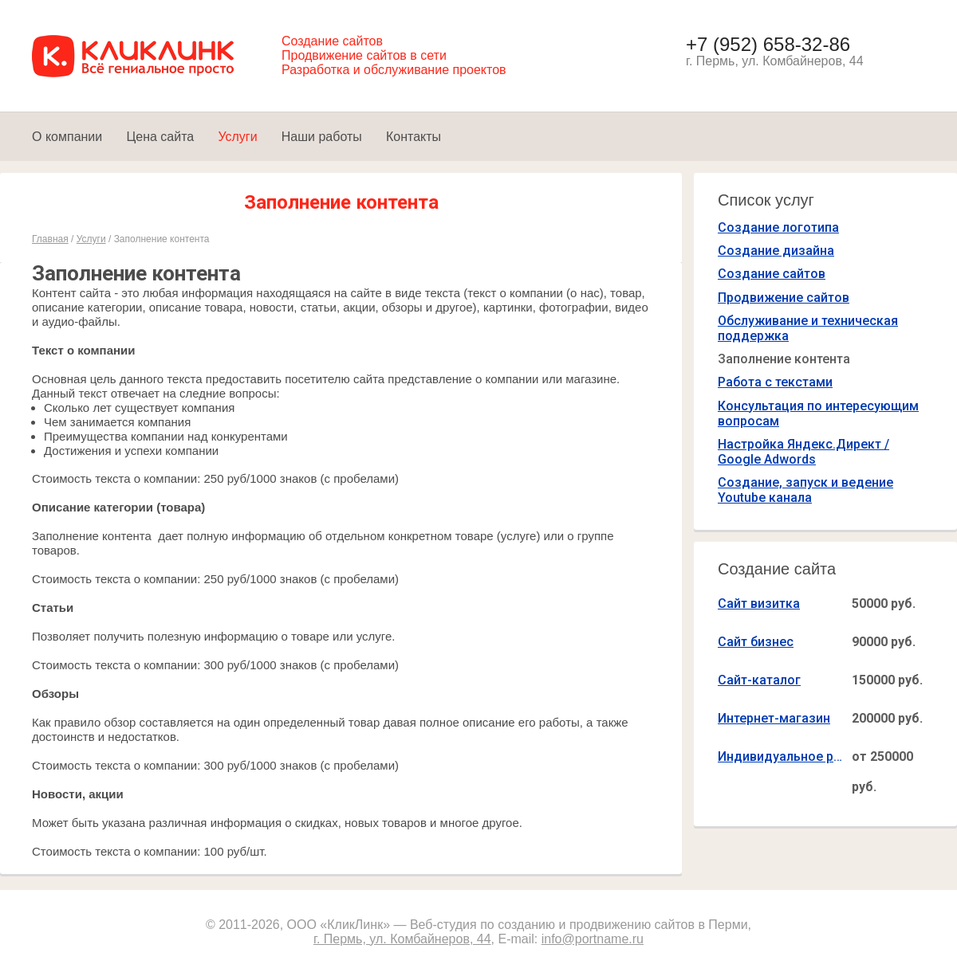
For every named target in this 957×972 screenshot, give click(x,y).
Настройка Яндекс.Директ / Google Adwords (803, 452)
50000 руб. (884, 603)
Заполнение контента (784, 358)
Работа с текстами (775, 382)
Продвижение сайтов (783, 297)
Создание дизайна (776, 250)
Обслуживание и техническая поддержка (808, 328)
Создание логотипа (778, 227)
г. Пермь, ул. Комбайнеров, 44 (402, 939)
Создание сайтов (771, 273)
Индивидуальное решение (781, 756)
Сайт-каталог (759, 680)
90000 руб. (884, 641)
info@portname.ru (593, 939)
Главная (50, 239)
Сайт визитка (759, 603)
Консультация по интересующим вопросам (818, 413)
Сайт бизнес (756, 641)
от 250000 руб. (882, 771)
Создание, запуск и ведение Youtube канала (805, 490)
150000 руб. (887, 680)
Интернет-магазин (774, 718)
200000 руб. (887, 718)
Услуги (91, 239)
